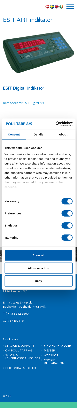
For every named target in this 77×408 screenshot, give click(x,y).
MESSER (49, 350)
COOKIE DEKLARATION (54, 362)
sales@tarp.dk (22, 302)
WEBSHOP (51, 355)
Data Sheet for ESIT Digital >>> (24, 103)
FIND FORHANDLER (57, 345)
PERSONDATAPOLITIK (20, 367)
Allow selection (38, 268)
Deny (38, 280)
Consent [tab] (14, 134)
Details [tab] (38, 134)
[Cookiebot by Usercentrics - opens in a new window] (55, 123)
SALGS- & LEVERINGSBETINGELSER (20, 357)
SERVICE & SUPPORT (19, 345)
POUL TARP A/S (23, 6)
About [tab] (63, 134)
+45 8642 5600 (18, 313)
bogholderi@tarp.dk (32, 306)
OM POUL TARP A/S (19, 350)
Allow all (38, 255)
